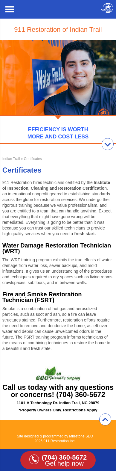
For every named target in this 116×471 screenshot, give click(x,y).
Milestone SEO (81, 436)
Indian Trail (11, 159)
